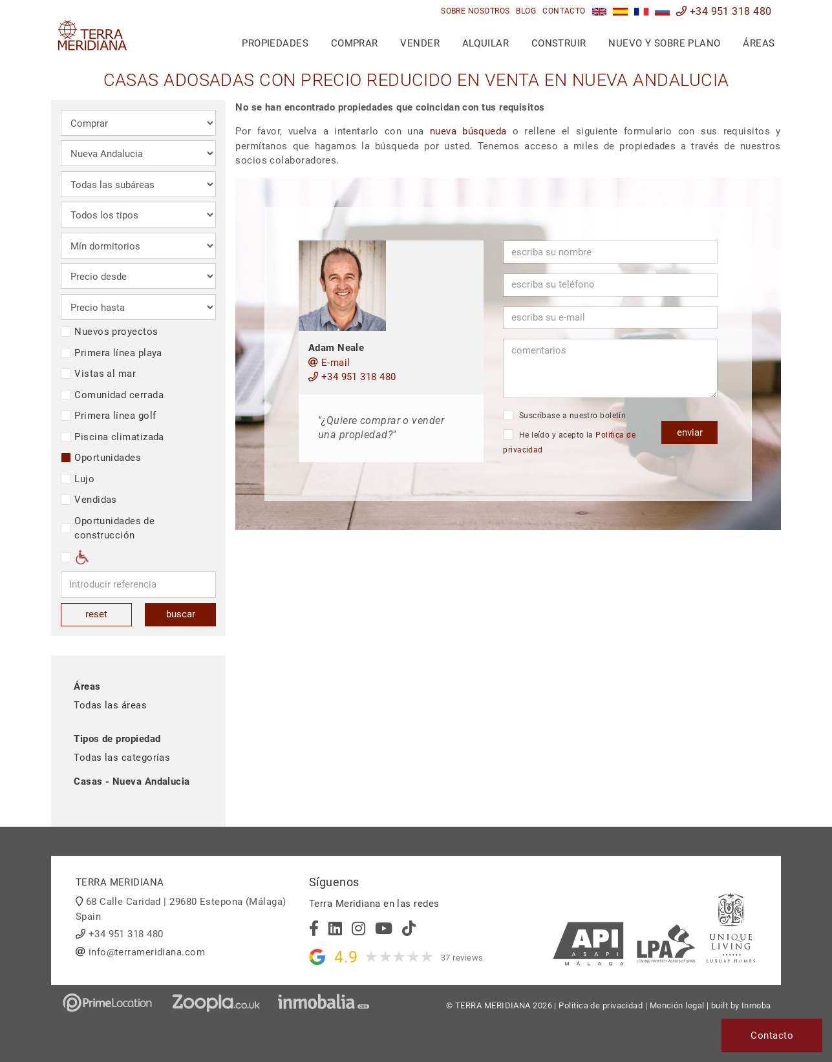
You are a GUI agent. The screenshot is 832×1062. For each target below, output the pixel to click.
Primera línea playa (111, 353)
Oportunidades (101, 457)
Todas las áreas (110, 705)
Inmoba (756, 1005)
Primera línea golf (108, 415)
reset (96, 614)
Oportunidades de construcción (108, 528)
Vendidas (89, 499)
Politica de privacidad (601, 1005)
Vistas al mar (98, 373)
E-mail (329, 362)
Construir (558, 43)
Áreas (758, 43)
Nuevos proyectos (109, 331)
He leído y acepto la (569, 441)
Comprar (354, 43)
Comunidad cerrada (112, 395)
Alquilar (485, 43)
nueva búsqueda (468, 131)
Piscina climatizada (112, 437)
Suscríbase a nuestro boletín (564, 415)
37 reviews (462, 957)
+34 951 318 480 (724, 11)
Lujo (77, 479)
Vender (420, 43)
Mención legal (677, 1005)
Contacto (564, 11)
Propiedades (275, 43)
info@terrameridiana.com (147, 952)
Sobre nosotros (475, 11)
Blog (526, 11)
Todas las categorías (122, 757)
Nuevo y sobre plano (664, 43)
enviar (690, 432)
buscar (180, 614)
